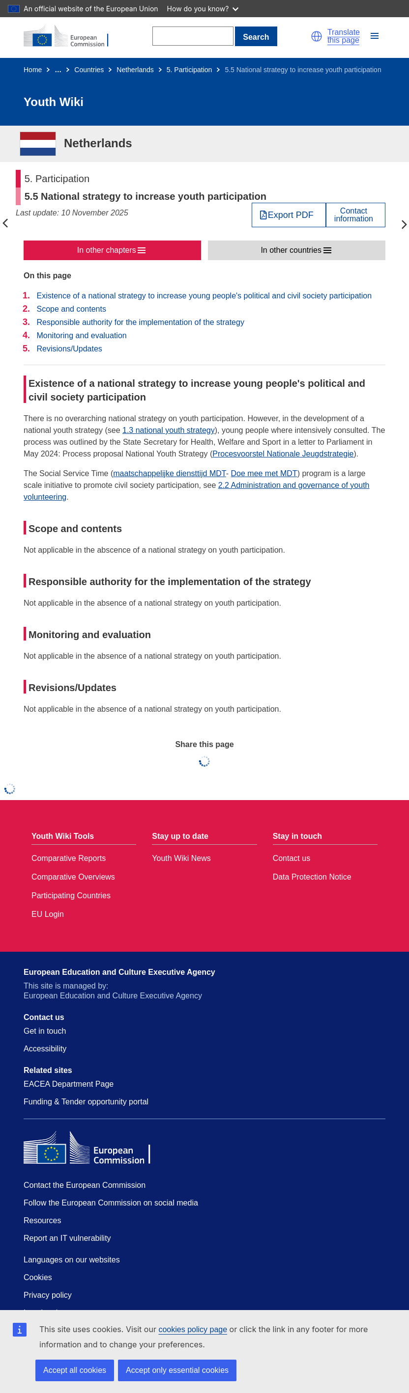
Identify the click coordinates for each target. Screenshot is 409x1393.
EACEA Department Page (69, 1084)
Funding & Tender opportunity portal (86, 1102)
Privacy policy (48, 1295)
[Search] (193, 36)
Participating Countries (71, 895)
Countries (89, 70)
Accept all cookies (74, 1370)
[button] (316, 36)
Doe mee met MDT (264, 473)
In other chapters (106, 250)
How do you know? (203, 8)
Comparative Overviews (73, 877)
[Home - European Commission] (71, 36)
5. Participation (189, 70)
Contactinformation (353, 215)
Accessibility (45, 1049)
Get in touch (45, 1031)
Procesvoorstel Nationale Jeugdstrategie (282, 454)
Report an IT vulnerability (67, 1238)
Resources (42, 1220)
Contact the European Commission (85, 1185)
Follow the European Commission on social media (111, 1203)
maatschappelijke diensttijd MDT (169, 473)
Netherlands (135, 70)
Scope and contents (71, 309)
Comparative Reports (68, 858)
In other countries (291, 250)
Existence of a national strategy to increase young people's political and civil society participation (204, 296)
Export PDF (291, 215)
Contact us (291, 858)
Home (33, 70)
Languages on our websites (72, 1260)
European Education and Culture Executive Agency (119, 972)
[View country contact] (355, 215)
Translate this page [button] (343, 36)
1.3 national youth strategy (168, 430)
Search (256, 37)
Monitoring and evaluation (81, 335)
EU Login (47, 914)
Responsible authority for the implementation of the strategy (140, 322)
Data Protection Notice (312, 877)
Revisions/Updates (69, 349)
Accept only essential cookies (177, 1370)
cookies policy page (192, 1329)
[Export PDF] (289, 215)
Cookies (38, 1277)
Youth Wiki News (181, 858)
